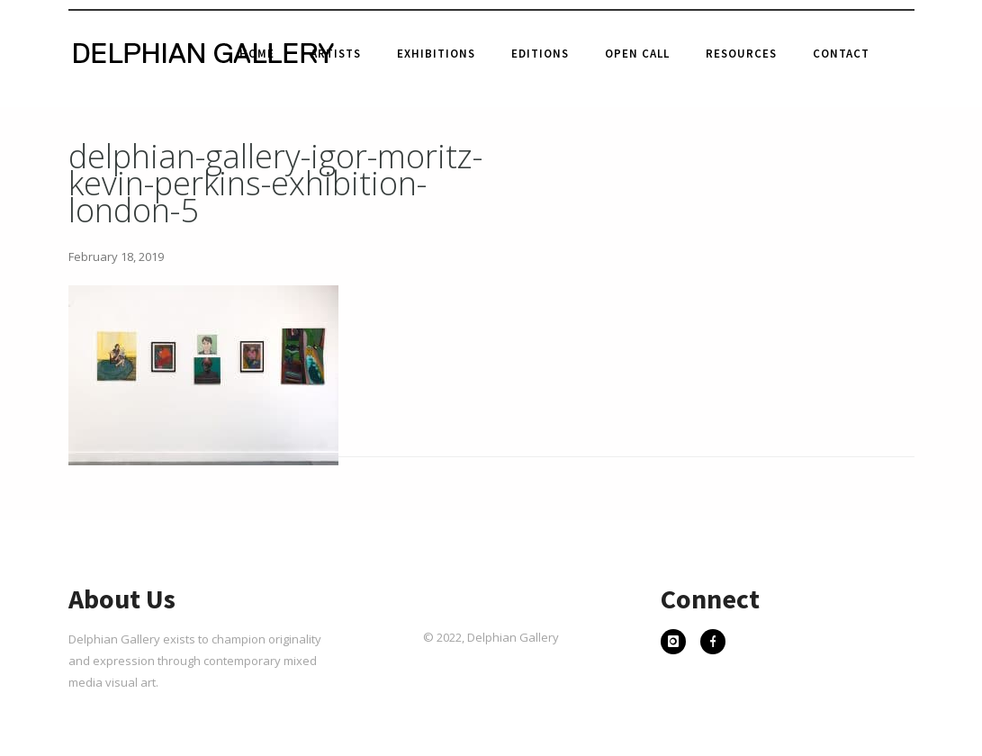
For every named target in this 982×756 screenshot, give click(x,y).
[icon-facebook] (712, 643)
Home (257, 53)
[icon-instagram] (678, 643)
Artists (336, 53)
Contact (841, 53)
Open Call (637, 53)
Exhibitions (436, 53)
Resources (741, 53)
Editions (540, 53)
